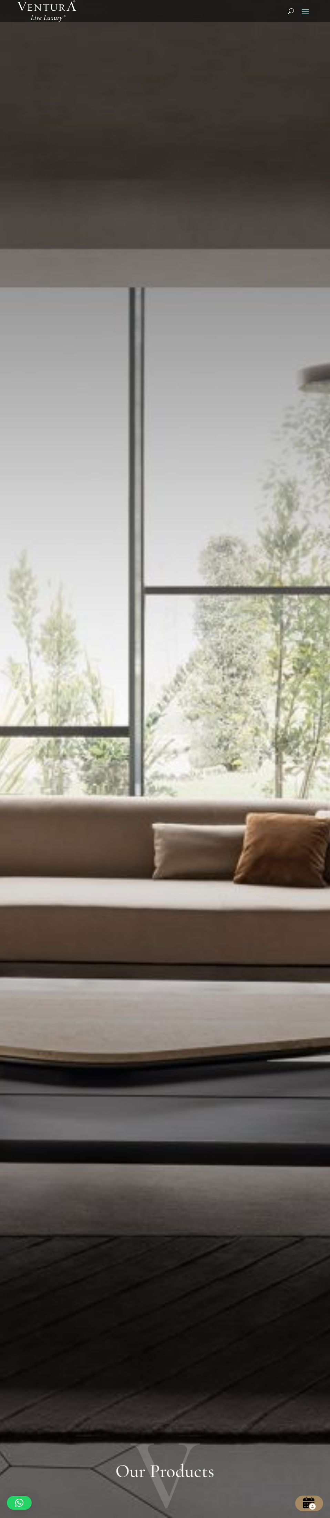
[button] (19, 1503)
